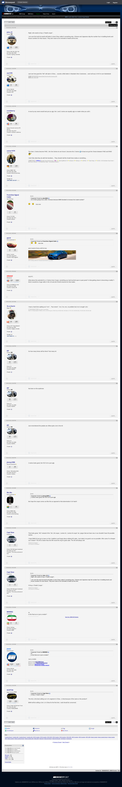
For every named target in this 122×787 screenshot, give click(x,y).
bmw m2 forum (48, 738)
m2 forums (69, 738)
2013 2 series (36, 737)
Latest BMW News (39, 661)
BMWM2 (10, 612)
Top (119, 770)
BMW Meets (30, 13)
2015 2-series (82, 737)
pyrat (9, 238)
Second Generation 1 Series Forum (31, 17)
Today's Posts (46, 13)
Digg (64, 728)
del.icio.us (37, 730)
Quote (113, 63)
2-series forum (22, 737)
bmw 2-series (10, 738)
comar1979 (11, 151)
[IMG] (6, 758)
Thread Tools (112, 25)
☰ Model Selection (22, 2)
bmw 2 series (94, 737)
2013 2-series (43, 737)
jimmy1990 (11, 462)
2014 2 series (55, 737)
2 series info (15, 737)
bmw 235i (36, 738)
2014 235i (68, 737)
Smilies (6, 756)
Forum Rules (8, 762)
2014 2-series (62, 737)
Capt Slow (10, 532)
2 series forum (8, 737)
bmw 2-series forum (19, 738)
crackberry (11, 111)
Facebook (37, 728)
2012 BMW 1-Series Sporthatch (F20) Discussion (52, 17)
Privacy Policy (47, 783)
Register (115, 2)
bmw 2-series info (29, 738)
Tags (6, 734)
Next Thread (66, 742)
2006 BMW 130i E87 (12, 180)
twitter (8, 728)
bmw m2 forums (56, 738)
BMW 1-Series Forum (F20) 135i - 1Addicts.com (13, 17)
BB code (7, 755)
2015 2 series (75, 737)
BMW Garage (22, 13)
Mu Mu (9, 492)
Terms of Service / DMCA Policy (59, 783)
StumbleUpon (10, 730)
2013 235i (49, 737)
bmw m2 (41, 738)
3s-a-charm (11, 306)
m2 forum (63, 738)
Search (53, 13)
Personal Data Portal (73, 783)
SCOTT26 (10, 690)
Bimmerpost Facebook (41, 663)
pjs (8, 351)
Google (92, 728)
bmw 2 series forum (103, 737)
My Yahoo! (65, 730)
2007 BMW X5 (10, 336)
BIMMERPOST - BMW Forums (109, 770)
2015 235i (88, 737)
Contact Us (98, 770)
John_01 (9, 32)
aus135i (9, 73)
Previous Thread (57, 742)
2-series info (30, 737)
